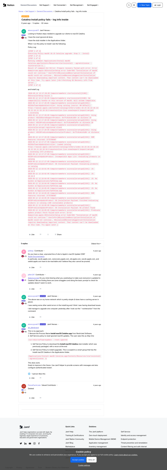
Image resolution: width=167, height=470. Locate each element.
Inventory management (98, 444)
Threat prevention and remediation (134, 440)
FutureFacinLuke (34, 383)
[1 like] (36, 371)
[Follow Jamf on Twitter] (21, 441)
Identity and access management (133, 433)
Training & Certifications (75, 433)
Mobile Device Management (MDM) (102, 437)
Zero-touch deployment (98, 433)
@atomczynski (33, 276)
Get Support (45, 5)
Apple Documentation (36, 254)
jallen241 (31, 272)
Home (21, 11)
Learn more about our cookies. (126, 455)
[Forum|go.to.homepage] (8, 5)
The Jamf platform (96, 429)
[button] (144, 5)
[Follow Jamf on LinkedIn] (25, 441)
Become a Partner (72, 448)
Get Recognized (77, 5)
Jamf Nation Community (75, 437)
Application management (98, 440)
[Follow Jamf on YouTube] (30, 441)
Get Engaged (93, 5)
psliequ (31, 248)
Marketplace (70, 444)
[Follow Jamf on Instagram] (34, 441)
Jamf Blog (69, 440)
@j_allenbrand (33, 325)
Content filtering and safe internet (134, 444)
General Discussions (29, 5)
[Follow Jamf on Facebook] (39, 441)
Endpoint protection (128, 437)
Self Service (125, 429)
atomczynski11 (33, 30)
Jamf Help (69, 429)
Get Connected (60, 5)
